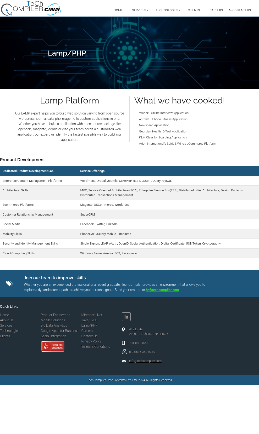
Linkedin (126, 316)
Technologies (167, 10)
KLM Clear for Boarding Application (163, 137)
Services (139, 10)
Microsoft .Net (91, 315)
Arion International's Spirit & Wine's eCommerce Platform (177, 143)
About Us (6, 320)
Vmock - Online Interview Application (164, 113)
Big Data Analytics (54, 325)
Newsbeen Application (154, 125)
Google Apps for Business (59, 331)
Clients (194, 10)
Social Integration (53, 336)
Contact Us (89, 336)
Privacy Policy (91, 341)
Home (118, 10)
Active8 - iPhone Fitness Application (163, 119)
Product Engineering (55, 315)
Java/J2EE (89, 320)
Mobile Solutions (53, 320)
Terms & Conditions (95, 346)
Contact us (241, 10)
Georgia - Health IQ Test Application (163, 131)
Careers (216, 10)
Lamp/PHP (89, 325)
